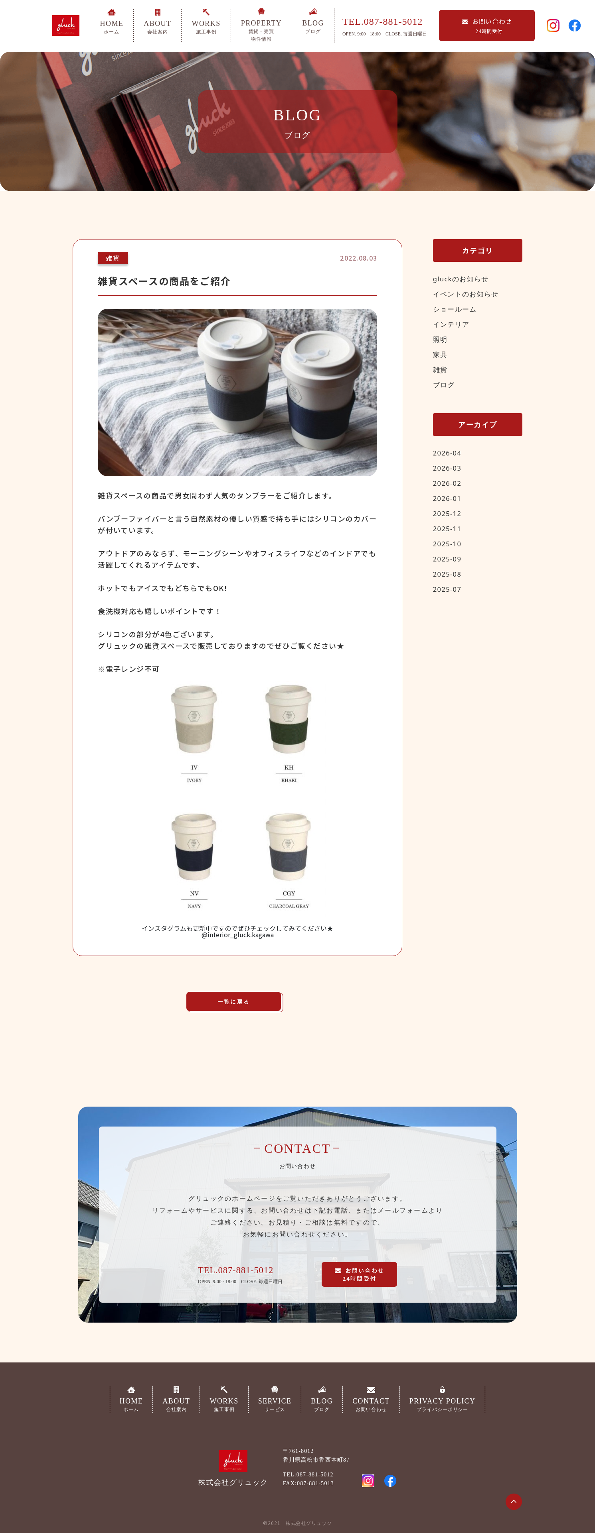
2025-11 (448, 528)
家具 (441, 354)
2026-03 (448, 468)
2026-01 (448, 498)
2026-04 (448, 452)
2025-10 (448, 543)
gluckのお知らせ (463, 278)
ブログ (444, 384)
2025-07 (448, 589)
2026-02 (448, 483)
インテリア (452, 324)
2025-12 (448, 513)
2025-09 (448, 558)
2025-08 (448, 574)
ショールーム (456, 309)
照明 (441, 339)
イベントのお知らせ (468, 293)
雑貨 (441, 369)
